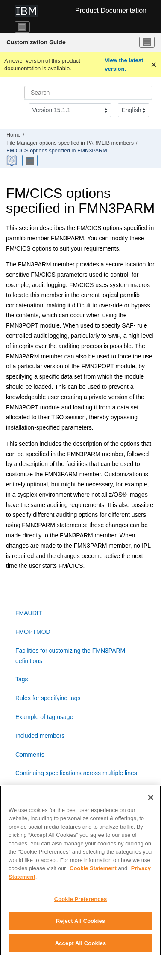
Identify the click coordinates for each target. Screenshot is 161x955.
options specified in (56, 151)
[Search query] (88, 92)
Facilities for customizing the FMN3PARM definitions (70, 655)
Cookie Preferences (80, 902)
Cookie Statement (93, 871)
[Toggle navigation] (22, 27)
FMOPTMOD (32, 631)
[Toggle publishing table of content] (30, 160)
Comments (29, 754)
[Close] (150, 800)
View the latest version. (124, 64)
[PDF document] (12, 160)
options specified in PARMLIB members (70, 143)
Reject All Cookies (80, 924)
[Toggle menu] (147, 42)
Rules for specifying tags (48, 698)
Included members (39, 735)
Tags (21, 679)
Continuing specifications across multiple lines (76, 773)
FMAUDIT (28, 612)
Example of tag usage (44, 716)
